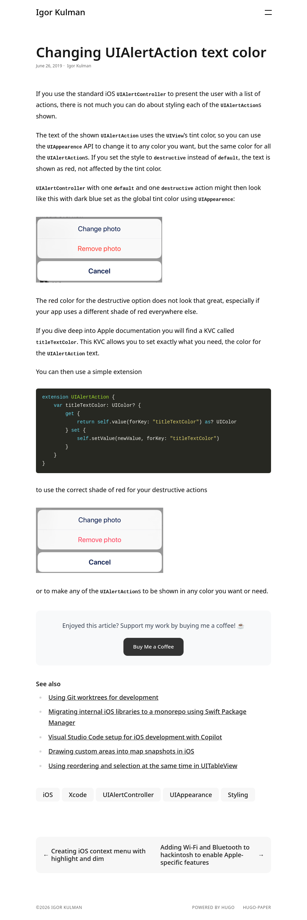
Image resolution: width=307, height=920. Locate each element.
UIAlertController (128, 794)
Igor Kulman (60, 12)
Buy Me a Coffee (153, 646)
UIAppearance (191, 794)
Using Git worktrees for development (103, 697)
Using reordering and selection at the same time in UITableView (142, 765)
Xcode (78, 794)
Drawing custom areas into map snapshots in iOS (121, 751)
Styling (238, 794)
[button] (268, 12)
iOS (48, 794)
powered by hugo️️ (213, 907)
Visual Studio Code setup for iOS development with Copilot (135, 737)
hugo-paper (257, 907)
